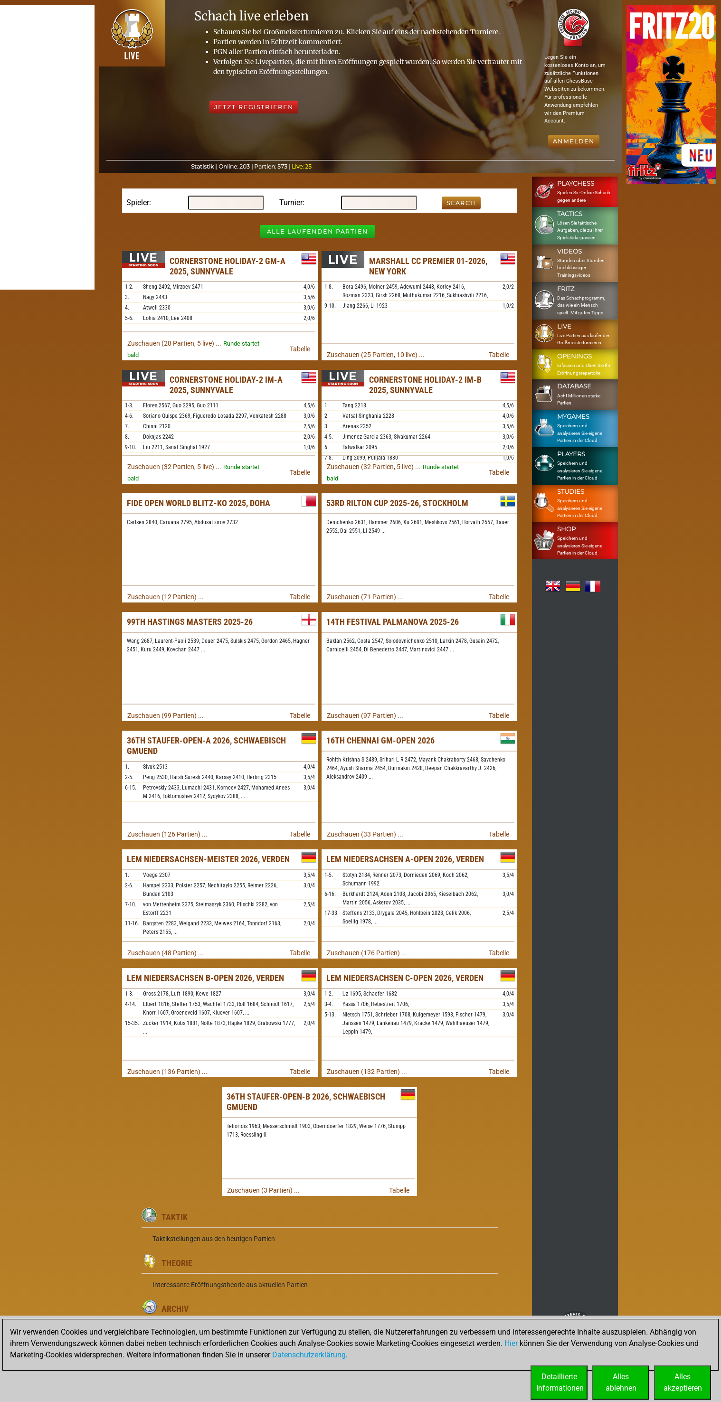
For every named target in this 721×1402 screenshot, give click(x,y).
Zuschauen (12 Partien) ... (165, 597)
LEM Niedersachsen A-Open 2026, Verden (405, 859)
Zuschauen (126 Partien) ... (167, 834)
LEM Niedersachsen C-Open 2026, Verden (405, 978)
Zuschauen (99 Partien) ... (165, 715)
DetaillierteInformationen (560, 1382)
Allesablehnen (621, 1382)
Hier (511, 1343)
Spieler (137, 202)
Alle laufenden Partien (317, 231)
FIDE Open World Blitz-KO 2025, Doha (198, 503)
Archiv (175, 1309)
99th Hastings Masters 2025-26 (190, 622)
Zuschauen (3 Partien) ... (263, 1190)
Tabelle (300, 349)
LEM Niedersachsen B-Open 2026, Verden (205, 978)
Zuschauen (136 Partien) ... (167, 1071)
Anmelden (574, 141)
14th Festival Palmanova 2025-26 (392, 622)
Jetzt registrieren (254, 107)
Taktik (174, 1217)
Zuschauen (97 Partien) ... (365, 715)
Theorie (176, 1263)
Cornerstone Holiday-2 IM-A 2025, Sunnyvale (226, 385)
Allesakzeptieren (683, 1382)
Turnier (291, 202)
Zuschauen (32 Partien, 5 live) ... (174, 466)
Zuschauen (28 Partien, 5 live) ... (174, 343)
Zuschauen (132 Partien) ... (367, 1071)
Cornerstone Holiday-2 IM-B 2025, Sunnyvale (425, 385)
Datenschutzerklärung (309, 1354)
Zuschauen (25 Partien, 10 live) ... (376, 354)
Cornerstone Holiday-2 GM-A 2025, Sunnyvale (227, 266)
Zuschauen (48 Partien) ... (165, 953)
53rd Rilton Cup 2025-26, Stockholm (397, 503)
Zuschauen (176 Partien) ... (367, 953)
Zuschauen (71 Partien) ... (365, 597)
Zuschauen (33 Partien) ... (365, 834)
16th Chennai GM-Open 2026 (380, 740)
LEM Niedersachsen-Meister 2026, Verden (208, 859)
